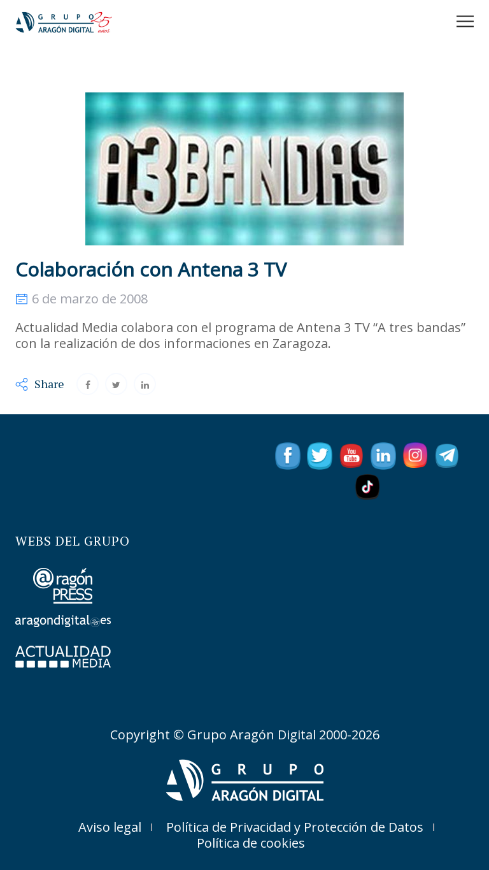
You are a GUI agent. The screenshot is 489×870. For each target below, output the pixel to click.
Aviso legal (109, 827)
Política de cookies (251, 843)
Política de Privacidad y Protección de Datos (294, 827)
